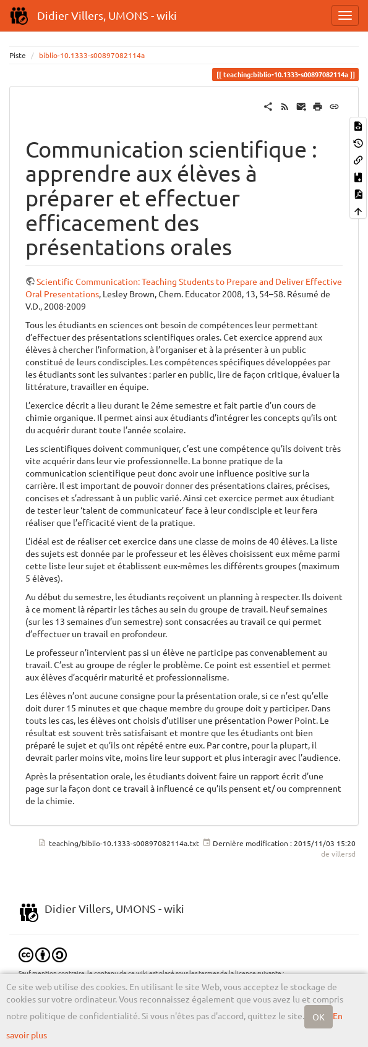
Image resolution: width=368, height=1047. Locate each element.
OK (318, 1016)
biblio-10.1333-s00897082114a (92, 55)
